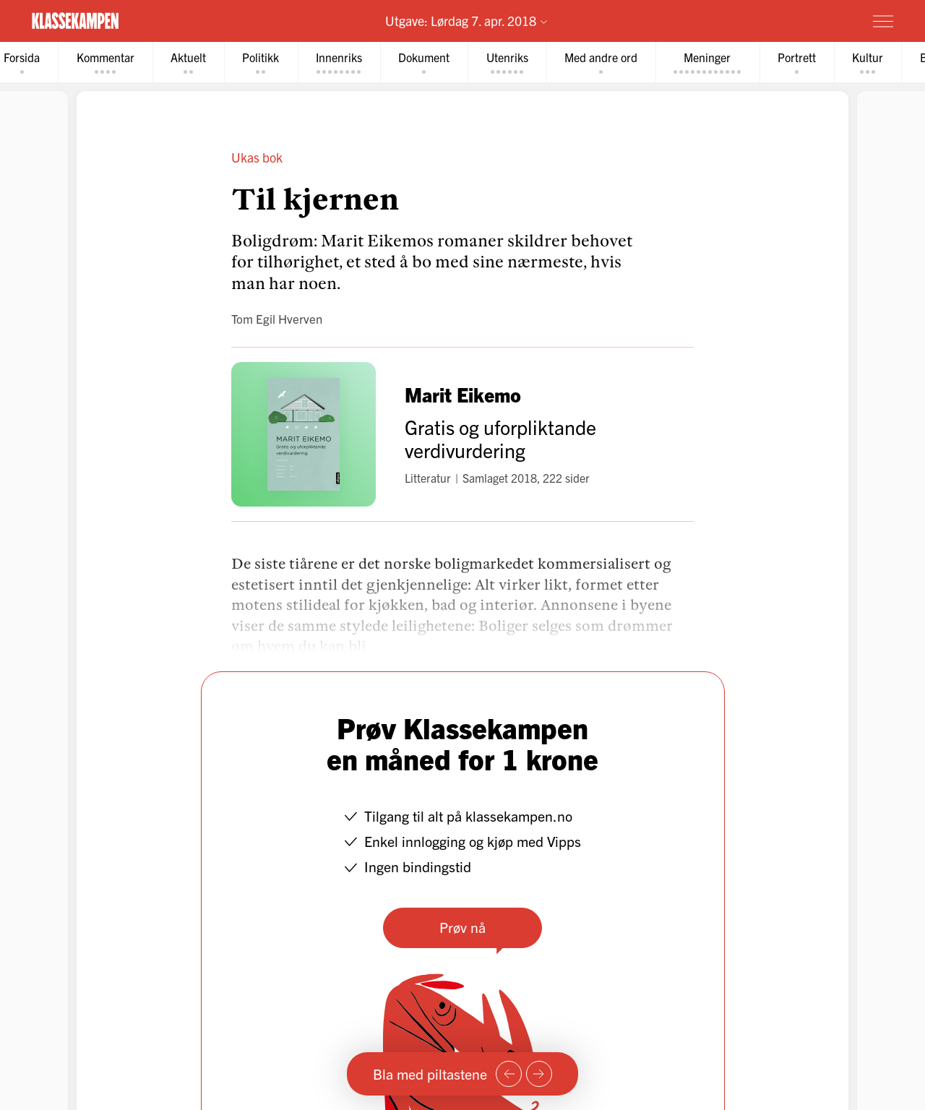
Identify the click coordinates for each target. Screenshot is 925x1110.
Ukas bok (257, 158)
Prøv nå (462, 927)
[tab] (107, 62)
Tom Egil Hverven (276, 319)
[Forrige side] (509, 1074)
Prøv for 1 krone (797, 20)
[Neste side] (539, 1074)
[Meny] (883, 21)
